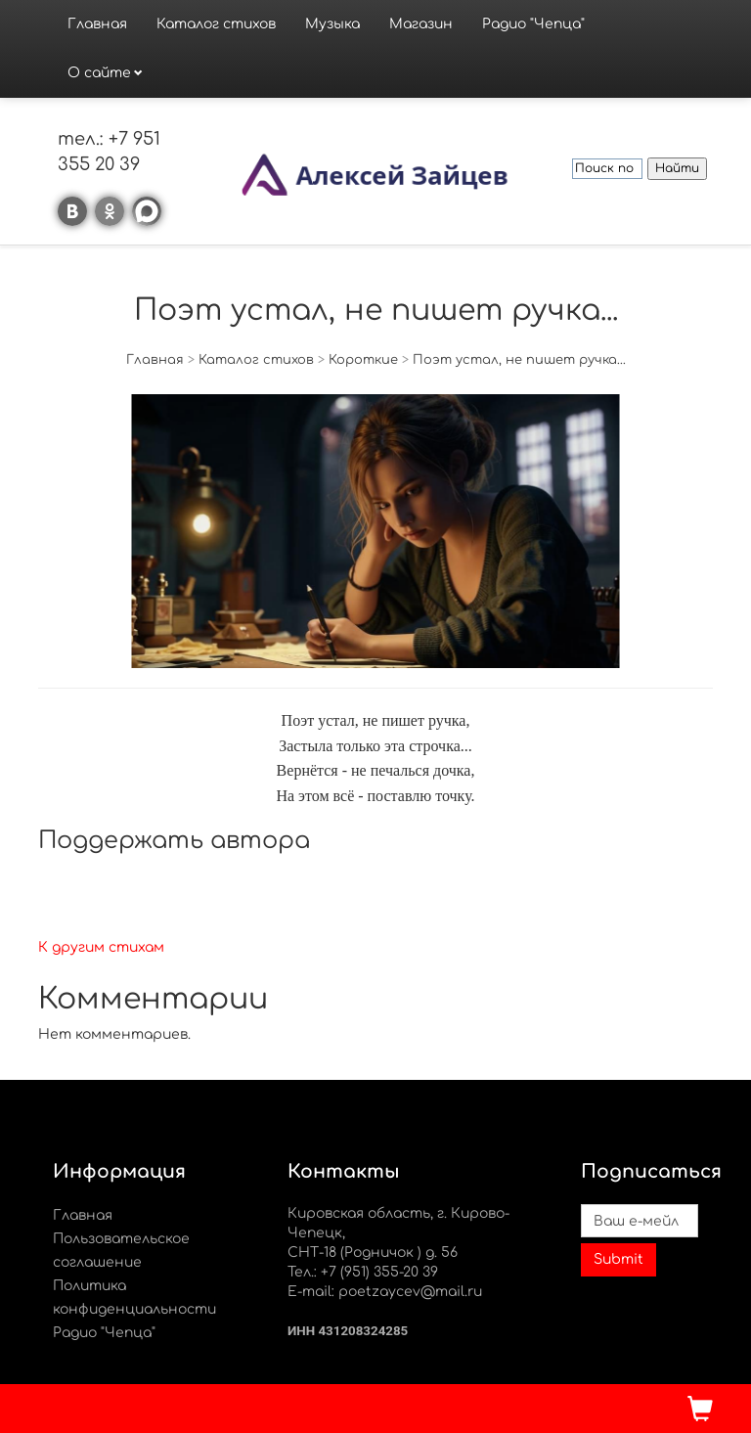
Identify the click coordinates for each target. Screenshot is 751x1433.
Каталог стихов (216, 24)
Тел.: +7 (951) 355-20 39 (362, 1272)
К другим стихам (101, 947)
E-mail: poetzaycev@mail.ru (384, 1291)
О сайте (99, 73)
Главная (97, 24)
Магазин (421, 24)
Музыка (332, 24)
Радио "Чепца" (533, 24)
